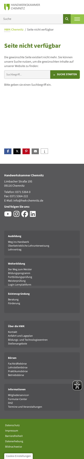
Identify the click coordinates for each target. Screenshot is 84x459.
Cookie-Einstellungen (18, 456)
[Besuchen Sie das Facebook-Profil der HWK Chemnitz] (25, 215)
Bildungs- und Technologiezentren (28, 340)
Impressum (11, 431)
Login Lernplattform (19, 285)
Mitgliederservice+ (18, 395)
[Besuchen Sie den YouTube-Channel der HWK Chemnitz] (9, 215)
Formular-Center (17, 399)
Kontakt (12, 332)
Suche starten (67, 74)
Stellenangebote (17, 344)
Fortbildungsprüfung (20, 277)
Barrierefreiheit (14, 436)
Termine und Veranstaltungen (25, 407)
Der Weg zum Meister (20, 269)
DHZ (10, 403)
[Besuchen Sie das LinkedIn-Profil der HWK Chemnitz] (34, 215)
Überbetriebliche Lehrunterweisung (28, 246)
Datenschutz (12, 425)
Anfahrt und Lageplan (20, 336)
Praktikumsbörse (18, 371)
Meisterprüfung (17, 281)
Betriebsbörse (16, 375)
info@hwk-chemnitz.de (28, 200)
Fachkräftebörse (17, 364)
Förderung (14, 303)
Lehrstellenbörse (17, 367)
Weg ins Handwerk (18, 242)
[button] (7, 151)
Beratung (13, 300)
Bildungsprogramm (19, 273)
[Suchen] (67, 19)
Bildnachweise (13, 447)
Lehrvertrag (14, 250)
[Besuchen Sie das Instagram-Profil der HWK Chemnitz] (17, 215)
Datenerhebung (14, 441)
